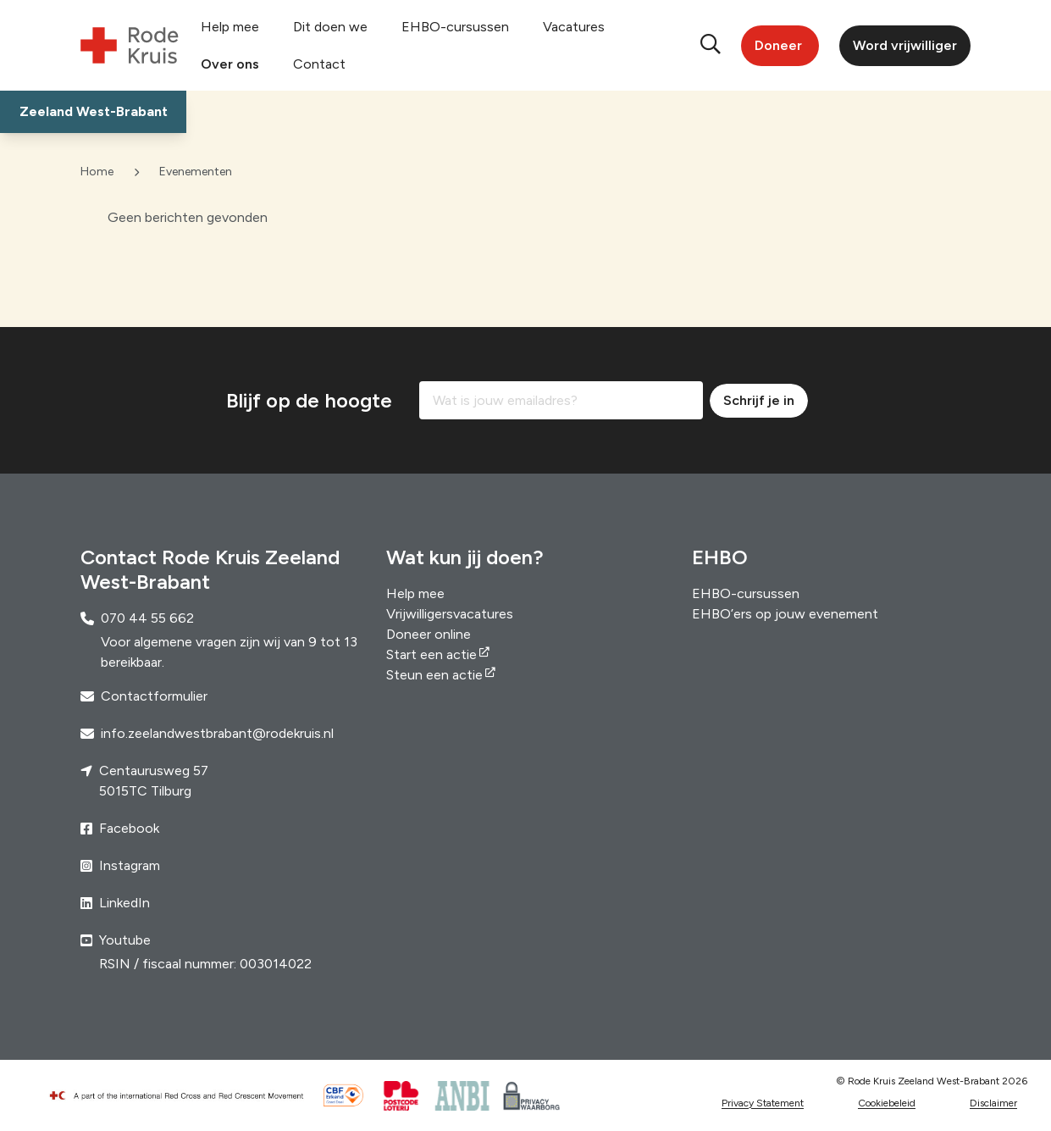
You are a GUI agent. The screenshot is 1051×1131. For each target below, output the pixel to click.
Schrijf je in (758, 400)
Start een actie (431, 654)
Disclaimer (993, 1103)
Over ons (230, 64)
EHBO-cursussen (455, 27)
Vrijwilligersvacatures (449, 614)
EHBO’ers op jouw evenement (785, 614)
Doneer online (428, 634)
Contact (319, 64)
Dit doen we (330, 27)
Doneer (778, 45)
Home (96, 171)
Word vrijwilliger (905, 45)
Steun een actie (434, 675)
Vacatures (574, 27)
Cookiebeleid (886, 1103)
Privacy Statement (763, 1103)
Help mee (230, 27)
